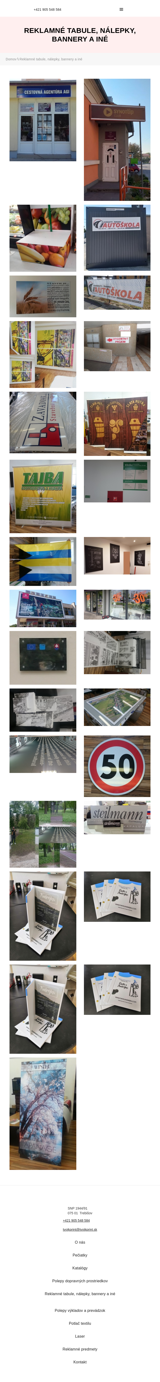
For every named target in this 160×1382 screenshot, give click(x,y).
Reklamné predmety (80, 1349)
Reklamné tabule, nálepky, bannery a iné (50, 59)
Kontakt (80, 1362)
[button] (121, 9)
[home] (46, 9)
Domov (11, 59)
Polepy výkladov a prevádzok (80, 1311)
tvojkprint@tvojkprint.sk (80, 1229)
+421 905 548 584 (76, 1220)
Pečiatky (80, 1255)
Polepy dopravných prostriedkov (80, 1281)
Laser (80, 1336)
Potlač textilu (80, 1323)
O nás (80, 1242)
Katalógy (80, 1268)
